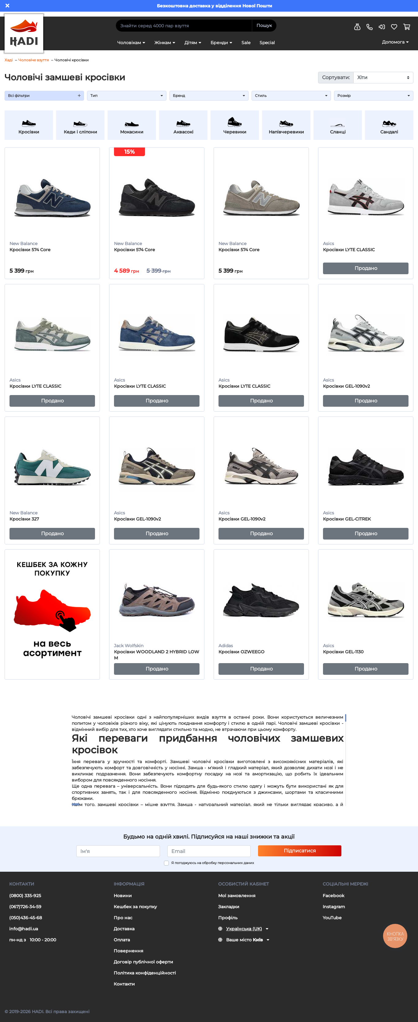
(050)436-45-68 (25, 917)
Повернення (128, 951)
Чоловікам (129, 42)
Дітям (190, 42)
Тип (126, 95)
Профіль (228, 917)
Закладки (228, 906)
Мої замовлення (237, 895)
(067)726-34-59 (25, 906)
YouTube (332, 917)
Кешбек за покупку (135, 906)
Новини (123, 895)
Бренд (209, 95)
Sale (245, 42)
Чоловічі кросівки (72, 60)
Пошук (264, 25)
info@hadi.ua (23, 929)
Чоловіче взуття (33, 60)
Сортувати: (336, 77)
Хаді (9, 60)
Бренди (219, 42)
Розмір (373, 95)
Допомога (393, 42)
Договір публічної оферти (143, 962)
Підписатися (300, 851)
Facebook (333, 895)
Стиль (291, 95)
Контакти (124, 984)
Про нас (123, 917)
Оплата (122, 940)
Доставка (124, 929)
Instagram (334, 906)
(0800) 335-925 (25, 895)
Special (267, 42)
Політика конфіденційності (145, 973)
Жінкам (162, 42)
